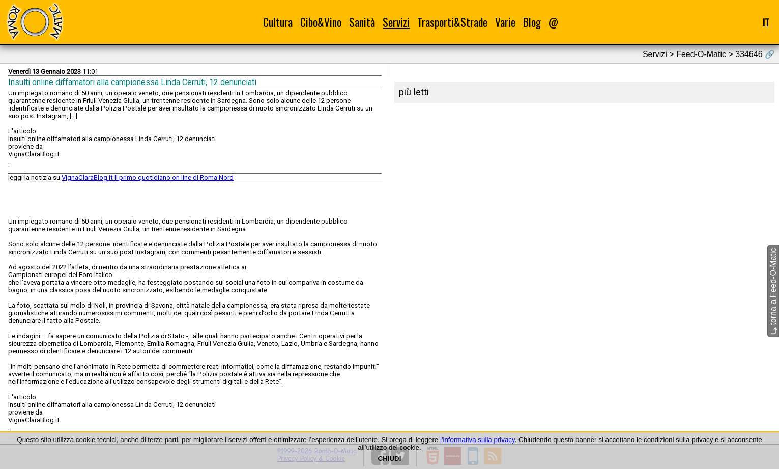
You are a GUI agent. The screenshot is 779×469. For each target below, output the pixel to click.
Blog (532, 22)
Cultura (278, 22)
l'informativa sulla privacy (477, 440)
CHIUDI (389, 458)
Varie (505, 22)
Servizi (396, 22)
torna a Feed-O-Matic (773, 291)
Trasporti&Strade (452, 22)
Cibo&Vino (320, 22)
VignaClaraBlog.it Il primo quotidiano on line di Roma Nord (148, 177)
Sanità (362, 22)
